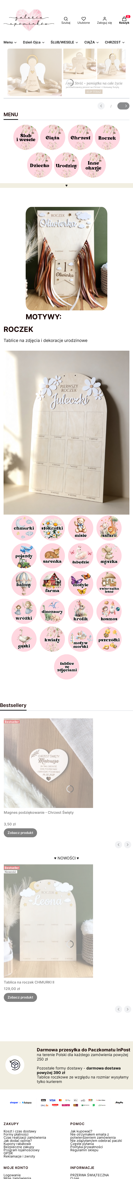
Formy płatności (16, 1134)
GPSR (8, 1153)
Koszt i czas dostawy (20, 1131)
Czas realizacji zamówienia (25, 1137)
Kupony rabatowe (17, 1144)
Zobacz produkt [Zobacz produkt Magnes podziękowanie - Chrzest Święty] (20, 833)
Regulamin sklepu (84, 1150)
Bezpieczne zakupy (19, 1147)
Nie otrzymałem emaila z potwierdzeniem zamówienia (93, 1136)
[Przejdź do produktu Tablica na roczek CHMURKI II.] (48, 921)
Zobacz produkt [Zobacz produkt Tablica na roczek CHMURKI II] (20, 997)
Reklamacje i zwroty (19, 1156)
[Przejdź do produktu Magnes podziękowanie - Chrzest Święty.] (48, 763)
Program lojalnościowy (21, 1150)
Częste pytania (82, 1144)
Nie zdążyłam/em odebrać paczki (96, 1140)
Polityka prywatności (86, 1147)
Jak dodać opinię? (18, 1140)
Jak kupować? (81, 1131)
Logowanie (12, 1175)
